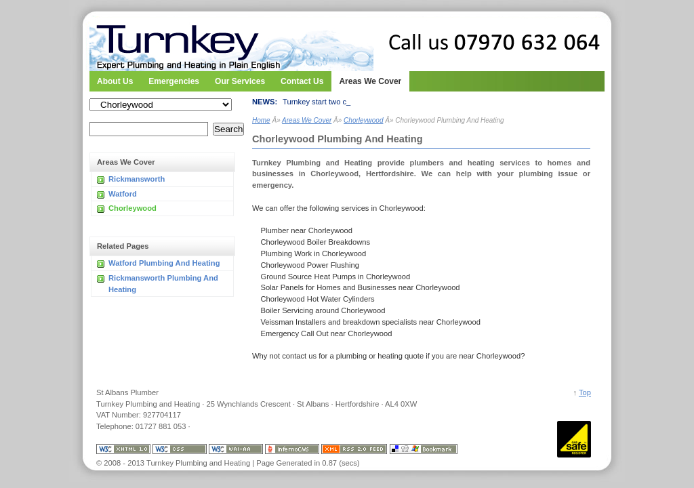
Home (261, 120)
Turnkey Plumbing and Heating (171, 40)
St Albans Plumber (127, 392)
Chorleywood (132, 208)
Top (585, 392)
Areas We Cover (370, 81)
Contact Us (302, 78)
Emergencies (173, 78)
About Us (115, 78)
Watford (122, 194)
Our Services (240, 78)
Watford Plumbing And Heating (164, 263)
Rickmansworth (136, 179)
